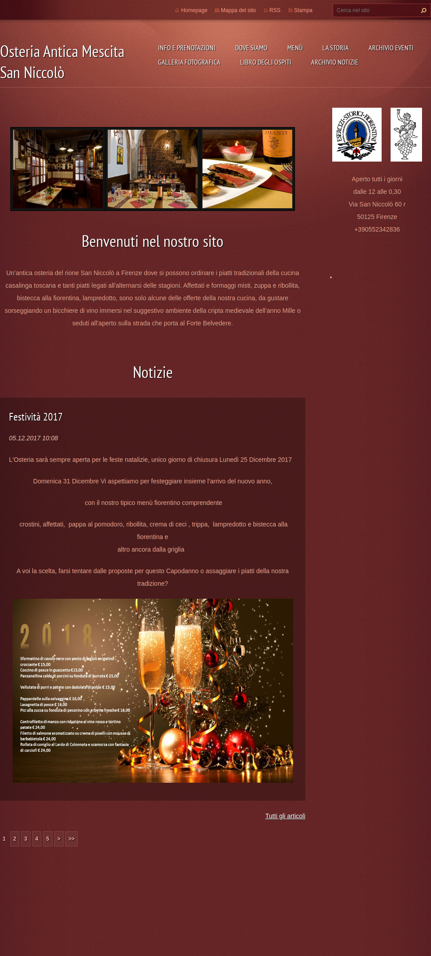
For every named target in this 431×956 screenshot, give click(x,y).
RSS (275, 10)
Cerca (422, 10)
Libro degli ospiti (265, 61)
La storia (335, 47)
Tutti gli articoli (285, 816)
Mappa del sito (238, 10)
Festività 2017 (36, 417)
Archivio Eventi (391, 47)
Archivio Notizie (334, 61)
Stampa (303, 10)
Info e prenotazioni (187, 47)
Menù (295, 47)
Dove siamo (251, 47)
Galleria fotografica (189, 61)
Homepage (194, 10)
